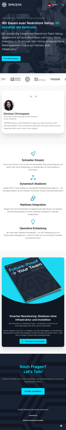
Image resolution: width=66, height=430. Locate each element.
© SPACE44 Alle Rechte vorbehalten (33, 410)
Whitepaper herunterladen (33, 341)
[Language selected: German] (53, 4)
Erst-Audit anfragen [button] (11, 59)
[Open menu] (63, 4)
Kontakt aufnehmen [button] (33, 391)
